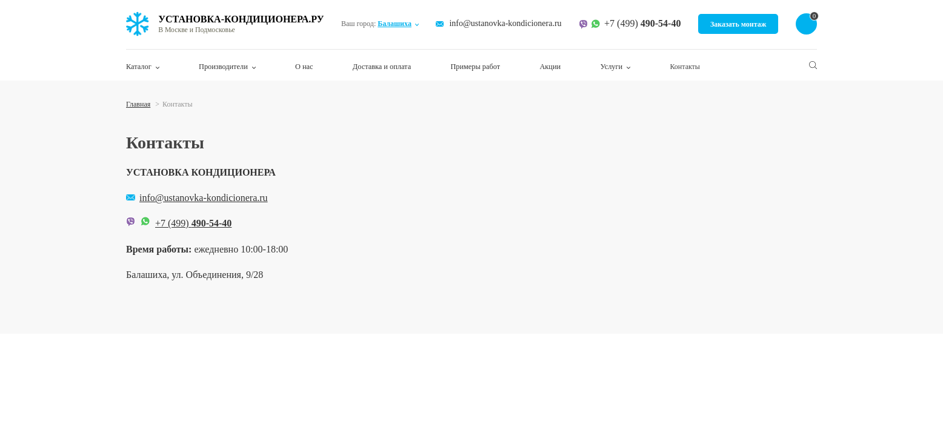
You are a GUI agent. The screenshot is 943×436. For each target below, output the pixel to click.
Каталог (138, 66)
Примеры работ (474, 66)
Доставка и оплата (381, 66)
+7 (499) (642, 24)
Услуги (611, 66)
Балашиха (395, 23)
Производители (223, 66)
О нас (304, 66)
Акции (549, 66)
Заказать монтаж (738, 24)
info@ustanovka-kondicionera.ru (506, 23)
